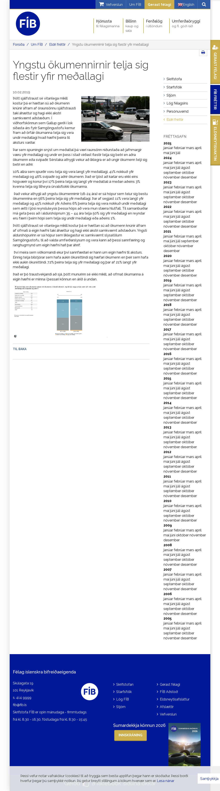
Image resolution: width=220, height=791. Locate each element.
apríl (198, 148)
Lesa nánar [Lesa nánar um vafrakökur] (165, 781)
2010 (167, 501)
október (188, 173)
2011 (167, 476)
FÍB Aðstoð (169, 692)
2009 (167, 525)
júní (173, 153)
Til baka (19, 349)
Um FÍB (135, 5)
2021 (167, 231)
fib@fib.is (20, 705)
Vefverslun (168, 714)
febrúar (180, 148)
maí (166, 153)
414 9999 (23, 698)
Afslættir (167, 707)
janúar (168, 148)
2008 (167, 545)
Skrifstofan (124, 684)
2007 (167, 569)
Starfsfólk (124, 692)
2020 (167, 256)
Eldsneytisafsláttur (174, 699)
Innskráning (130, 735)
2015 (167, 378)
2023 (167, 182)
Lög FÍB (122, 699)
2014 (167, 403)
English (186, 5)
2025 (167, 143)
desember (189, 177)
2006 (167, 594)
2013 (167, 427)
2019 (167, 280)
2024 (167, 158)
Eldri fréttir (57, 44)
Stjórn (120, 707)
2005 (167, 618)
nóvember (172, 177)
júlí (178, 153)
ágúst (185, 168)
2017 (167, 329)
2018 (167, 305)
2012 (167, 452)
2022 (167, 207)
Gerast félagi (159, 5)
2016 (167, 354)
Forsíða (18, 44)
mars (190, 148)
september (172, 173)
